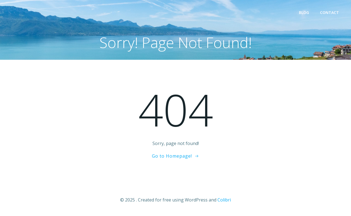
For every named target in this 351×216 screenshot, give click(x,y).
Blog (304, 12)
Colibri (224, 200)
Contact (329, 12)
